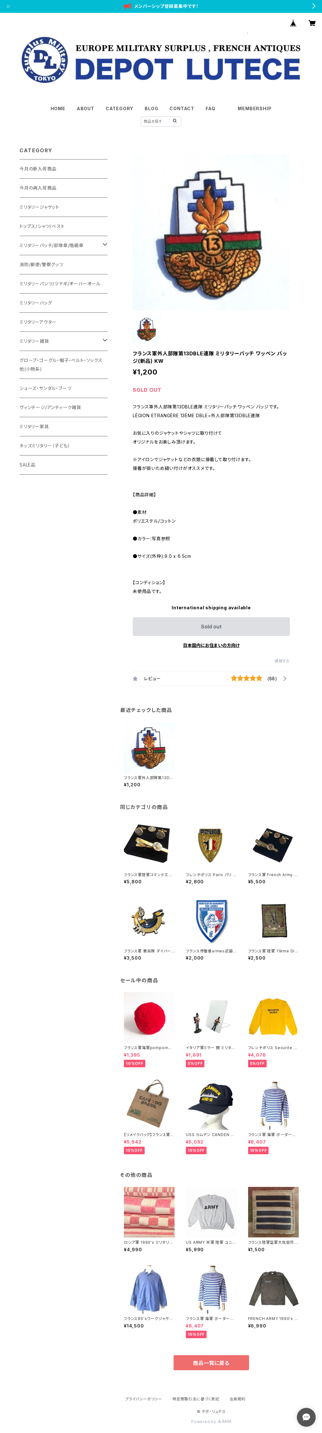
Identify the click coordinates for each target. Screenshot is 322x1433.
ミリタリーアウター (38, 322)
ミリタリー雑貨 (34, 341)
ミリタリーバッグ (35, 302)
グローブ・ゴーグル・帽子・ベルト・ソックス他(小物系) (61, 365)
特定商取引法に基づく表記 (195, 1399)
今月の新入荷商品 (37, 168)
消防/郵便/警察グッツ (41, 264)
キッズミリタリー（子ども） (44, 445)
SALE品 (27, 464)
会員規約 (238, 1399)
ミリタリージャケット (39, 207)
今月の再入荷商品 (37, 188)
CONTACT (181, 108)
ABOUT (85, 108)
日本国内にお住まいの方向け (211, 645)
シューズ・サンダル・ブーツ (45, 388)
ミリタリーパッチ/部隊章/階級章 (51, 245)
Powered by (211, 1421)
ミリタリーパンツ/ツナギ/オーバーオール (60, 283)
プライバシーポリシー (143, 1399)
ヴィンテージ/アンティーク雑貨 (50, 407)
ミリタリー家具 (34, 426)
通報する (282, 661)
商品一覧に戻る (211, 1363)
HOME (58, 108)
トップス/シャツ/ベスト (42, 226)
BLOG (151, 108)
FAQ (210, 108)
